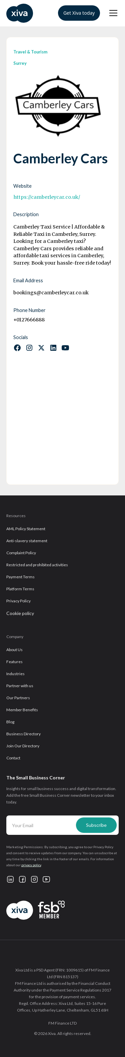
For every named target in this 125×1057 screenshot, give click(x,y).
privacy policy (31, 865)
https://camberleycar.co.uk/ (46, 197)
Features (14, 661)
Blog (10, 721)
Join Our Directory (22, 745)
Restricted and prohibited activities (37, 564)
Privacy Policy (18, 600)
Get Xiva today (79, 13)
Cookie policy (20, 613)
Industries (15, 673)
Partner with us (19, 685)
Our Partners (18, 697)
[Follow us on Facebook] (17, 348)
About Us (14, 649)
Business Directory (23, 733)
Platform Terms (20, 588)
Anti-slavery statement (26, 540)
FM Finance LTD (62, 1023)
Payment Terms (20, 576)
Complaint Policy (21, 552)
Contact (13, 757)
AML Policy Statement (25, 528)
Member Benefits (22, 709)
